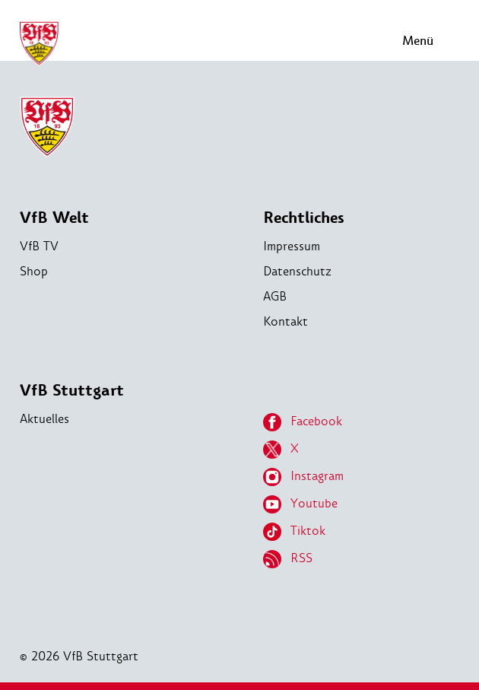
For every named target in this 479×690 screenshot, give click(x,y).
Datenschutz (297, 271)
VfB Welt (54, 218)
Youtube (300, 504)
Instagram (303, 477)
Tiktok (294, 532)
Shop (34, 271)
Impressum (291, 246)
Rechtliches (303, 218)
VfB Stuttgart (72, 391)
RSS (287, 559)
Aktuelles (44, 419)
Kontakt (285, 321)
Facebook (302, 422)
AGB (275, 296)
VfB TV (39, 246)
